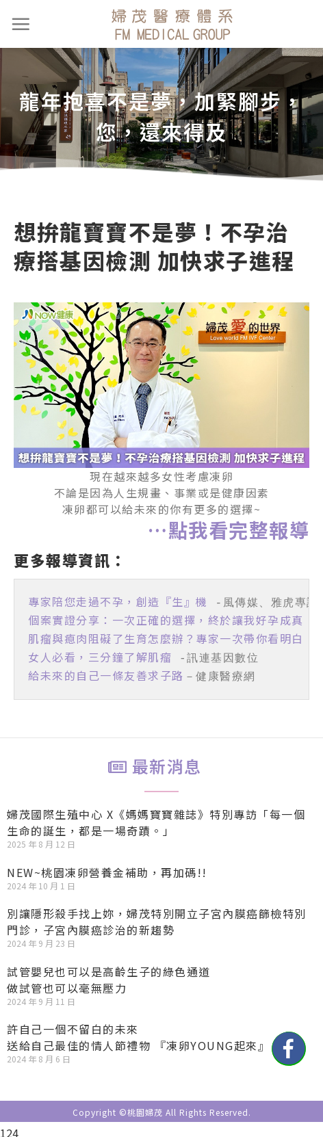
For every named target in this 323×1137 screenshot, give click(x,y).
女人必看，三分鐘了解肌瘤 (100, 652)
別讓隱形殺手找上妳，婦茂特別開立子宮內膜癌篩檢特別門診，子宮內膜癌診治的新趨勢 (157, 914)
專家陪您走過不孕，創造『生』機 (118, 601)
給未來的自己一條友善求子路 (106, 670)
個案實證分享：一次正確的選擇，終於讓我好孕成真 (166, 618)
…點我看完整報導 (228, 529)
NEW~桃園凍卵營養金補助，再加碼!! (107, 865)
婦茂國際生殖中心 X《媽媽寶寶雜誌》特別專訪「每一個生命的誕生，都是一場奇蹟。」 (156, 815)
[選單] (21, 24)
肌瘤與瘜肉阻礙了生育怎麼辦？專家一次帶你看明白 (166, 635)
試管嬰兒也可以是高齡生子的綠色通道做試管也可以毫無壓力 (109, 972)
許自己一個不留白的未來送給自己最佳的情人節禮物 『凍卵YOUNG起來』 (138, 1030)
